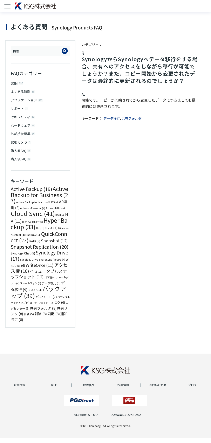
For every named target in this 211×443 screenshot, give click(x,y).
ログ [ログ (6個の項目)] (59, 307)
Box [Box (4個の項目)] (61, 213)
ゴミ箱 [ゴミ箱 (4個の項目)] (49, 282)
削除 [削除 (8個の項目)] (40, 318)
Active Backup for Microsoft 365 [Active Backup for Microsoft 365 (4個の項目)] (37, 207)
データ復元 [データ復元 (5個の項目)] (51, 288)
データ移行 (111, 118)
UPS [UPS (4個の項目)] (60, 264)
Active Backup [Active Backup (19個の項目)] (31, 193)
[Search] (65, 51)
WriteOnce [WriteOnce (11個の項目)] (40, 270)
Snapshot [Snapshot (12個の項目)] (54, 245)
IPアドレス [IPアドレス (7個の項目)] (46, 232)
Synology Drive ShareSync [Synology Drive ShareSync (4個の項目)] (38, 264)
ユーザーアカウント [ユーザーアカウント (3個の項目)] (42, 307)
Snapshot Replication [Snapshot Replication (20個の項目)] (39, 251)
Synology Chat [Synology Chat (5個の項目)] (23, 258)
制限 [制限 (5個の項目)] (29, 319)
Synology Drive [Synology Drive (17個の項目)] (39, 260)
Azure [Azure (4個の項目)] (51, 213)
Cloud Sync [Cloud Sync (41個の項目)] (33, 218)
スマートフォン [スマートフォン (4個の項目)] (30, 288)
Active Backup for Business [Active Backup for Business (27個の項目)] (39, 200)
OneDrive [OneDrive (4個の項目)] (33, 239)
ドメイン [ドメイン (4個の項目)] (35, 295)
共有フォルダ (132, 118)
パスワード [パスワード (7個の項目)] (46, 301)
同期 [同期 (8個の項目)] (53, 318)
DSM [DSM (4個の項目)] (59, 220)
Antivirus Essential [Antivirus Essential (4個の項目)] (32, 213)
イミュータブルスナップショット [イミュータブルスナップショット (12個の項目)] (39, 279)
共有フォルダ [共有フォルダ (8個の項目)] (43, 312)
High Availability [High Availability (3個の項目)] (32, 226)
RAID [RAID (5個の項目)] (34, 246)
